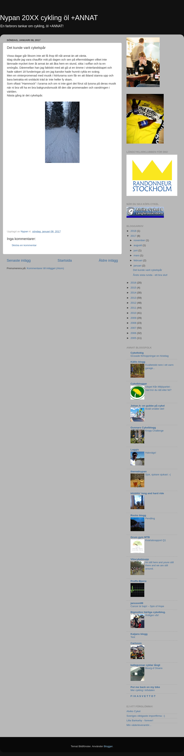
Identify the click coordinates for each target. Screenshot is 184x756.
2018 (134, 230)
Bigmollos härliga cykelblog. (148, 612)
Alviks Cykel (133, 711)
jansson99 (137, 603)
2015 (134, 287)
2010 (134, 312)
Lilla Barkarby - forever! (140, 720)
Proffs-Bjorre (138, 581)
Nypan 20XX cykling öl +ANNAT (49, 18)
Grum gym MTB (140, 537)
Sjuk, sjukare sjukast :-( (158, 474)
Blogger (108, 746)
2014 (134, 292)
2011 (134, 307)
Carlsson (136, 643)
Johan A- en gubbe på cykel (148, 405)
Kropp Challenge (154, 430)
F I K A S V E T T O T (143, 696)
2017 (134, 235)
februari (138, 260)
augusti (138, 245)
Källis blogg (138, 361)
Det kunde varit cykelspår (147, 270)
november (140, 240)
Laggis (135, 449)
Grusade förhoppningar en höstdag (150, 355)
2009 (134, 317)
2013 (134, 297)
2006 (134, 333)
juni (136, 250)
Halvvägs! (150, 452)
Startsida (65, 260)
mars (137, 255)
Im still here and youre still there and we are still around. (159, 565)
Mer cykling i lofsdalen (143, 690)
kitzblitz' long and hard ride (147, 493)
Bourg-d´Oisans (154, 668)
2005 (134, 338)
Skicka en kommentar (24, 245)
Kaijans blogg (139, 634)
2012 (134, 302)
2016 (134, 282)
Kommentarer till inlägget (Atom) (45, 268)
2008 (134, 322)
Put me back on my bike (145, 687)
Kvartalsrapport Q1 (155, 540)
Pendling (150, 518)
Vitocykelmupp (140, 559)
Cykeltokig (137, 352)
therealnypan (139, 471)
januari (138, 265)
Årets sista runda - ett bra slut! (150, 275)
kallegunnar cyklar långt (145, 665)
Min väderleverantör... (139, 725)
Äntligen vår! (152, 615)
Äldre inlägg (108, 260)
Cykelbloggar (139, 383)
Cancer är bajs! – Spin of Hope (147, 606)
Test (133, 637)
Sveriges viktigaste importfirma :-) (146, 715)
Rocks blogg (138, 515)
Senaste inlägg (19, 260)
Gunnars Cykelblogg (143, 427)
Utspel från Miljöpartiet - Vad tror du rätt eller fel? (158, 388)
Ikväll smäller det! (154, 408)
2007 (134, 327)
